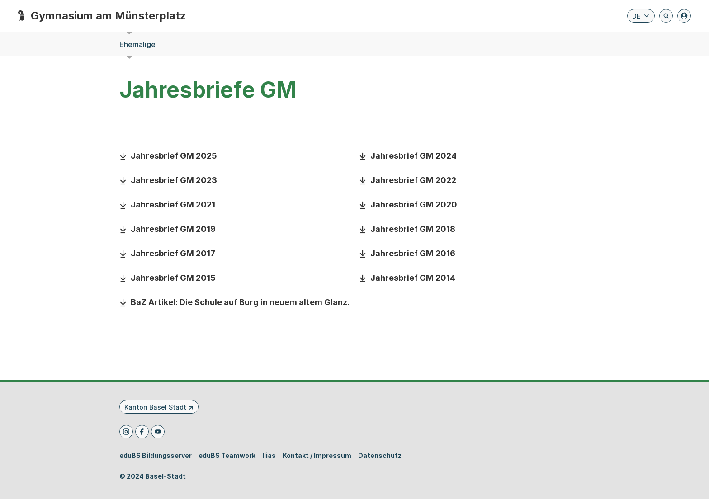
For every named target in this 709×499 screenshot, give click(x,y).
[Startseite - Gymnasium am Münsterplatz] (102, 16)
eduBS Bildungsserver (155, 455)
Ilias (269, 455)
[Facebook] (142, 431)
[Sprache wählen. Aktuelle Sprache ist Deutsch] (641, 16)
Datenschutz (380, 455)
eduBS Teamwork (227, 455)
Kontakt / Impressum (317, 455)
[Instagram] (126, 431)
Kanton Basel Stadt (155, 407)
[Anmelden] (684, 16)
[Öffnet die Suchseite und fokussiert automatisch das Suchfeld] (666, 16)
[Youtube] (158, 431)
